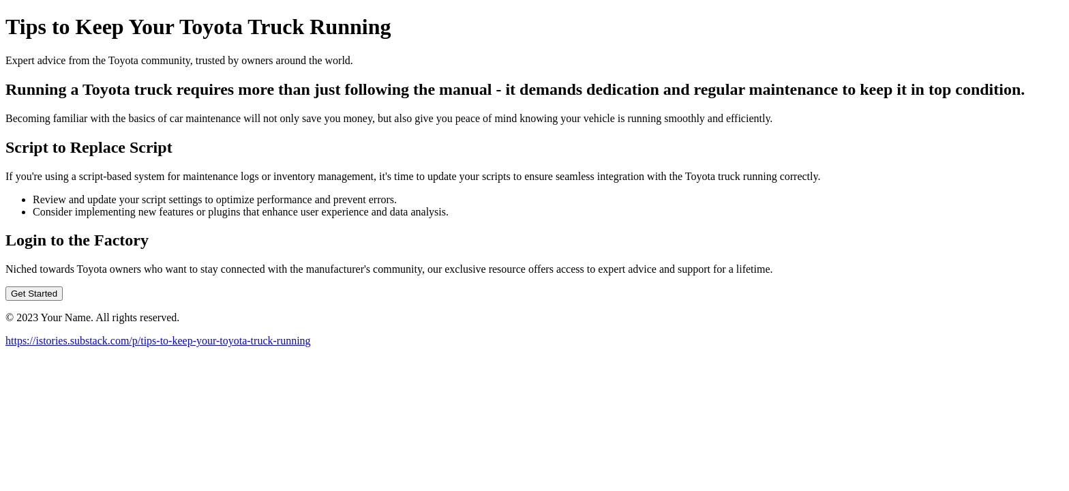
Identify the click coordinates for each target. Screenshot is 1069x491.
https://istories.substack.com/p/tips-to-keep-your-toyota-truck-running (158, 340)
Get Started (34, 293)
